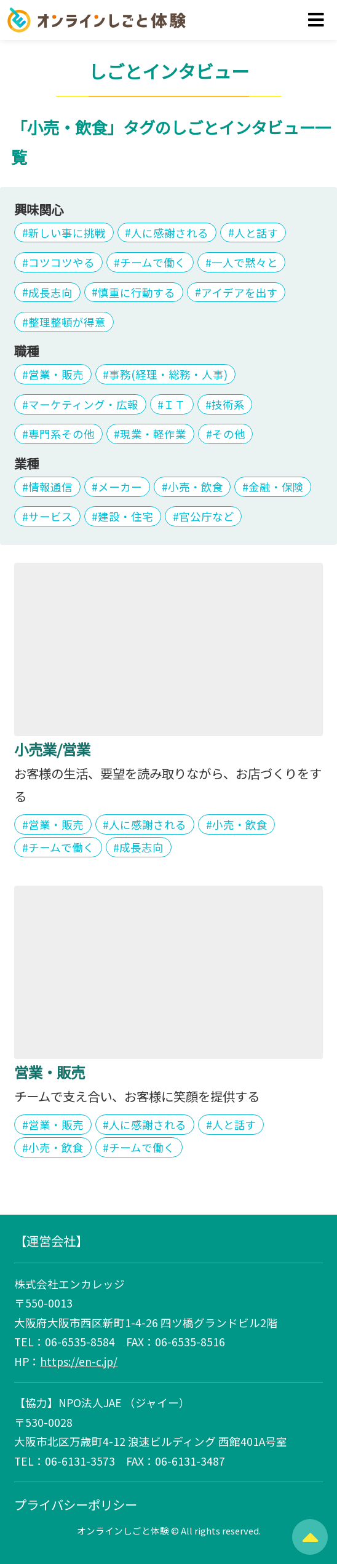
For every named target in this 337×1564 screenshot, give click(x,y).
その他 (228, 434)
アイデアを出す (239, 292)
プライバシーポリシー (75, 1504)
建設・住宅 (125, 516)
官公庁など (206, 516)
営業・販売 (56, 374)
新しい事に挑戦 (67, 232)
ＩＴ (175, 404)
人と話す (256, 232)
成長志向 (50, 292)
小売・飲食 (195, 486)
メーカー (120, 486)
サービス (50, 516)
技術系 (228, 404)
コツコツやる (61, 262)
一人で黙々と (245, 262)
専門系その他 (61, 434)
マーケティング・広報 (83, 404)
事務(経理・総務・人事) (168, 374)
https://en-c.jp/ (78, 1361)
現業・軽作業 (153, 434)
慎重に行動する (136, 292)
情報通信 (50, 486)
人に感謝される (169, 232)
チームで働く (153, 262)
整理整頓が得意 (67, 322)
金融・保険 (276, 486)
